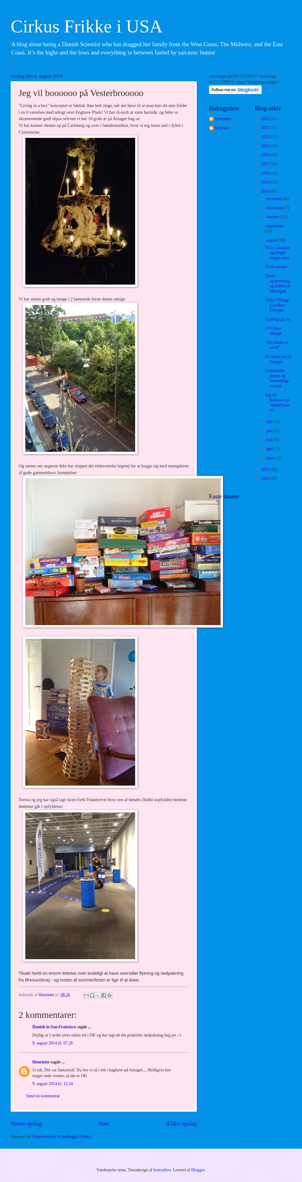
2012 (266, 469)
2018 (266, 155)
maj (270, 439)
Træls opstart (276, 266)
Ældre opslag (181, 1123)
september (275, 226)
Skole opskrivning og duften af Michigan (277, 283)
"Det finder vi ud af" (276, 345)
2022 (266, 118)
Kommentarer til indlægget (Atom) (62, 1136)
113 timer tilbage (273, 331)
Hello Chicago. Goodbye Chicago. (278, 305)
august (272, 240)
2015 (266, 182)
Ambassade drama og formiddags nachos (277, 378)
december (275, 199)
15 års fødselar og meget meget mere (277, 252)
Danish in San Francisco (54, 1027)
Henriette (40, 1062)
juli (269, 421)
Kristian (221, 128)
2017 (266, 164)
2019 (266, 146)
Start (103, 1123)
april (270, 449)
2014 (266, 191)
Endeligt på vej (278, 319)
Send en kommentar (43, 1096)
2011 (266, 478)
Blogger (198, 1170)
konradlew (162, 1170)
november (275, 207)
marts (271, 458)
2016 (266, 173)
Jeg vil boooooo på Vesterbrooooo (277, 403)
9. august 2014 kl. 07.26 (52, 1043)
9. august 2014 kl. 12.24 (52, 1083)
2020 (266, 136)
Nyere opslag (26, 1123)
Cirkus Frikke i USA (87, 26)
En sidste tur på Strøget (278, 359)
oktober (273, 217)
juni (270, 431)
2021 (266, 127)
